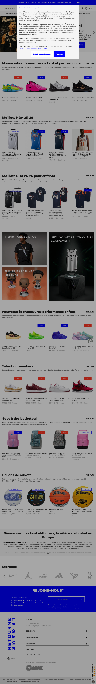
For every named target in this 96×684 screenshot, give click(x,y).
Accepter (59, 54)
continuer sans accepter (65, 30)
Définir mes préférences (42, 54)
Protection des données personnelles (33, 48)
